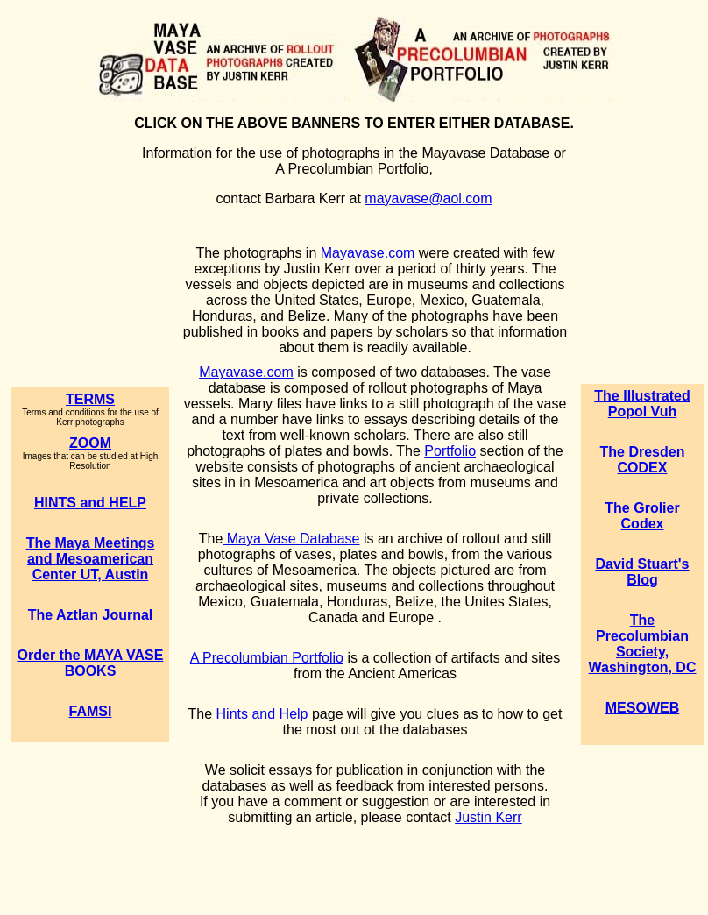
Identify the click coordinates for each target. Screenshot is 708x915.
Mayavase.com (368, 252)
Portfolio (450, 450)
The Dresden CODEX (642, 459)
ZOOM (90, 443)
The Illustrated (642, 395)
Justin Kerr (488, 817)
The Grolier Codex (642, 515)
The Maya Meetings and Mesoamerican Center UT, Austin (90, 559)
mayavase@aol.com (428, 198)
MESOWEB (642, 707)
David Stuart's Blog (643, 572)
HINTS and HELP (90, 502)
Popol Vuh (642, 411)
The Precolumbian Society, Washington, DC (643, 644)
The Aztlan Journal (90, 614)
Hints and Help (262, 713)
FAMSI (90, 711)
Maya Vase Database (291, 538)
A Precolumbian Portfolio (266, 657)
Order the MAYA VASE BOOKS (91, 663)
